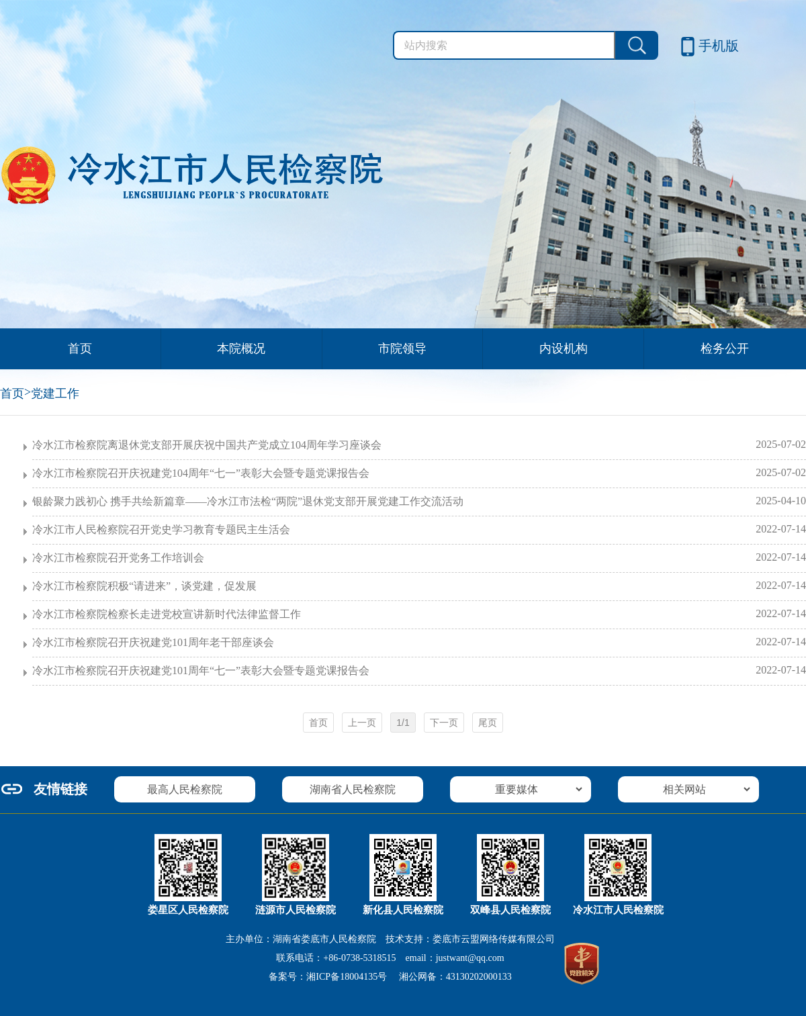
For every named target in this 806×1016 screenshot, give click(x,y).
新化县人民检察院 (403, 910)
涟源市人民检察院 (295, 910)
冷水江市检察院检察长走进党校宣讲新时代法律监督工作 (419, 614)
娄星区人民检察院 (188, 910)
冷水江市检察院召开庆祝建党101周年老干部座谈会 (419, 642)
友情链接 (60, 789)
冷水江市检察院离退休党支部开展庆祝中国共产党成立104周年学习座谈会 (419, 444)
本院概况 (241, 348)
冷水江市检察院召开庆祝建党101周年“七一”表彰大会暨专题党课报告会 (419, 670)
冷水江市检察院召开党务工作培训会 (419, 557)
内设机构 (563, 348)
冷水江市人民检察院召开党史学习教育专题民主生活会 (419, 529)
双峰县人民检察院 (510, 910)
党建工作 (55, 393)
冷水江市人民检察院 (618, 910)
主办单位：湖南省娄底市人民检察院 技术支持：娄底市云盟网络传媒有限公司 (390, 939)
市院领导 (402, 348)
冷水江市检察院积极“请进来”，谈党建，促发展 (419, 586)
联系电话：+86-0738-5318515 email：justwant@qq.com (390, 958)
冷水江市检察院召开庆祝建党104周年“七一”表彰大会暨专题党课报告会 (419, 473)
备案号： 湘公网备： (390, 977)
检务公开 (725, 348)
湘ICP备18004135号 (346, 977)
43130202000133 (479, 977)
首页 (80, 348)
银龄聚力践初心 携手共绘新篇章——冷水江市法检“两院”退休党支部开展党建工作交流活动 (419, 501)
